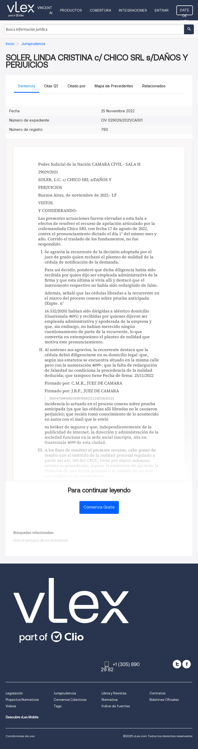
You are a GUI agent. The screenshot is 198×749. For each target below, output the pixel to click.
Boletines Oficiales (164, 700)
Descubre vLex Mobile (22, 717)
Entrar (162, 10)
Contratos (157, 693)
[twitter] (177, 664)
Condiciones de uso (20, 736)
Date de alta (184, 11)
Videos (11, 706)
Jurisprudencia (65, 693)
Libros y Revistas (114, 693)
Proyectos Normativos (22, 700)
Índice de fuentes (116, 706)
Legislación (14, 693)
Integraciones (133, 10)
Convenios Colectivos (70, 700)
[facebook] (186, 664)
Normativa (110, 700)
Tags (57, 706)
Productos (71, 10)
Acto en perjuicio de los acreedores (40, 540)
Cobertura (100, 10)
